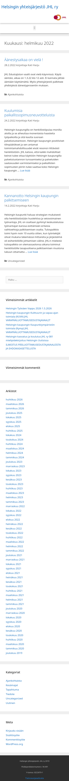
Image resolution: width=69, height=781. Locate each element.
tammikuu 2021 (15, 604)
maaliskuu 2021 (15, 595)
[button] (34, 28)
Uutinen (10, 703)
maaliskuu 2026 (15, 404)
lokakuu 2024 (13, 435)
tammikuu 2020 (15, 648)
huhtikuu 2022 (14, 537)
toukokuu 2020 (14, 635)
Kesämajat (12, 685)
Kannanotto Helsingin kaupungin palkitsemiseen (31, 197)
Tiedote (10, 694)
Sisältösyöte (13, 735)
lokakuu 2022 (13, 510)
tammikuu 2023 (15, 501)
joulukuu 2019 (14, 653)
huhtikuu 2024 (14, 444)
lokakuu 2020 (13, 617)
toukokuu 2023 (14, 484)
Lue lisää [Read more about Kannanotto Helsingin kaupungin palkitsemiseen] (33, 251)
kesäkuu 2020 (14, 630)
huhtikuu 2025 (14, 430)
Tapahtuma (12, 689)
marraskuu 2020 (15, 613)
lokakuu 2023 (13, 470)
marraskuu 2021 (15, 559)
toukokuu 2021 (14, 586)
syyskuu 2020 (13, 621)
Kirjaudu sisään (15, 730)
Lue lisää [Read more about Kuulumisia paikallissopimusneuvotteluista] (25, 170)
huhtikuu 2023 (14, 488)
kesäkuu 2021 (14, 581)
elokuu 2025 (13, 426)
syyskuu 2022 (13, 515)
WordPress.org (14, 744)
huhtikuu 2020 (14, 639)
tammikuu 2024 (15, 457)
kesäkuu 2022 (14, 528)
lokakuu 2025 (13, 417)
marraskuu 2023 (15, 466)
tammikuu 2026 (15, 408)
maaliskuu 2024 (15, 448)
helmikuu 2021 (14, 599)
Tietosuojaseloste (34, 778)
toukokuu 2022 (14, 533)
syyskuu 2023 (13, 475)
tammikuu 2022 (15, 550)
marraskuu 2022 (15, 506)
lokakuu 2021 (13, 564)
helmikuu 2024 (14, 452)
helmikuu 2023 (14, 497)
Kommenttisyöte (15, 739)
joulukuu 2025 (14, 413)
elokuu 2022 (13, 519)
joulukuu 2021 (14, 555)
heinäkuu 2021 (14, 577)
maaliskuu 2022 (15, 541)
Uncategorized (16, 261)
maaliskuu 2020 (15, 644)
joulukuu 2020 (14, 608)
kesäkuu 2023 (14, 479)
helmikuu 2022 (14, 546)
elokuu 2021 (13, 573)
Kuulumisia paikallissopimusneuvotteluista (29, 112)
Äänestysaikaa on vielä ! (23, 59)
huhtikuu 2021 (14, 590)
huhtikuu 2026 (14, 399)
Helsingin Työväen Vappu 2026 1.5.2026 (29, 308)
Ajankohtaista (16, 94)
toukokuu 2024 (14, 439)
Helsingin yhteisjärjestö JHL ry (29, 6)
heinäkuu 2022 (14, 524)
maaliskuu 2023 (15, 493)
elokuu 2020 (13, 626)
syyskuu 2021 (13, 568)
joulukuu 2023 (14, 461)
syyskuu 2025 (13, 421)
